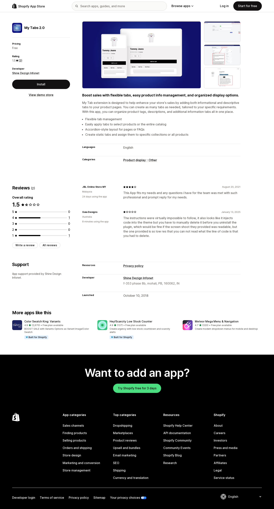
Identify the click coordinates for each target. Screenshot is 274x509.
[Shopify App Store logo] (28, 6)
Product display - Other (140, 160)
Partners (220, 455)
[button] (51, 330)
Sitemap (99, 497)
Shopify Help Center (178, 425)
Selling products (74, 440)
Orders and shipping (77, 448)
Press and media (225, 448)
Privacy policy (133, 266)
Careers (219, 433)
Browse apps (182, 6)
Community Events (176, 448)
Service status (224, 478)
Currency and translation (130, 478)
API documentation (177, 433)
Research (170, 463)
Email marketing (124, 455)
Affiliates (220, 463)
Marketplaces (123, 433)
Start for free (247, 6)
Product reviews (125, 440)
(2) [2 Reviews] (20, 60)
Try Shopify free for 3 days (137, 388)
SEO (116, 463)
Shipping (119, 470)
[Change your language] (245, 497)
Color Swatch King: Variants (42, 321)
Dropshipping (122, 425)
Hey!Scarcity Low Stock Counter (131, 321)
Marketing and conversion (81, 463)
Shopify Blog (172, 455)
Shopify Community (177, 440)
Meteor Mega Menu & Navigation (216, 321)
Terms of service (52, 497)
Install (41, 84)
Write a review (25, 245)
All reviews (50, 245)
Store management (76, 470)
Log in (224, 6)
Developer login (23, 497)
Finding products (75, 433)
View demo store (41, 95)
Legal (218, 470)
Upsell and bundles (126, 448)
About (218, 425)
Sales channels (73, 425)
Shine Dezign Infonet (25, 73)
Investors (220, 440)
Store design (72, 455)
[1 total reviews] (69, 218)
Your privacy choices (125, 497)
